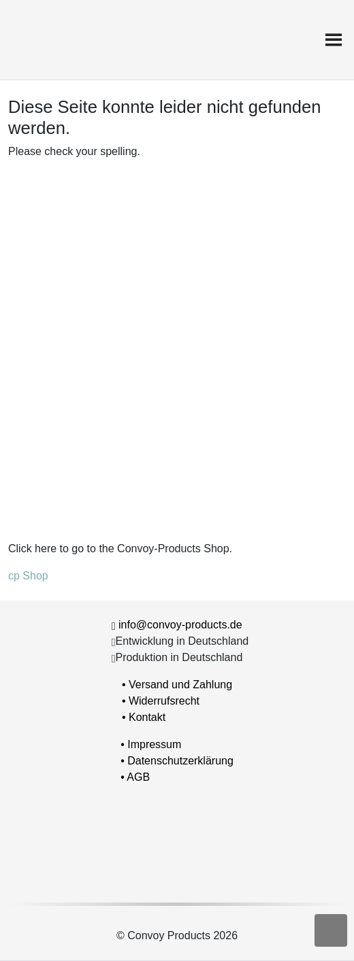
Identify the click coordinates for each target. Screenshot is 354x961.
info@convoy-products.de (180, 624)
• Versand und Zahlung (177, 684)
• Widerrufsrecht (160, 701)
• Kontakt (143, 717)
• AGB (135, 777)
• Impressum (150, 744)
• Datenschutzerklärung (177, 760)
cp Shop (28, 575)
